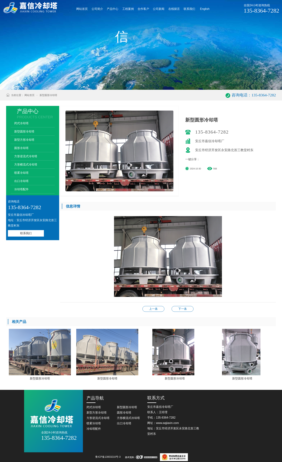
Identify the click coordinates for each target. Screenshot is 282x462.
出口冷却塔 (21, 181)
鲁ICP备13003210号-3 (107, 456)
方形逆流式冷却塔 (25, 156)
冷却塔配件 (21, 189)
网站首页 (29, 95)
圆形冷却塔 (21, 148)
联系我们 (26, 233)
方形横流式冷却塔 (25, 164)
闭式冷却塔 (21, 123)
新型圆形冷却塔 (48, 95)
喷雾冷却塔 (21, 172)
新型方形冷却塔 (24, 139)
